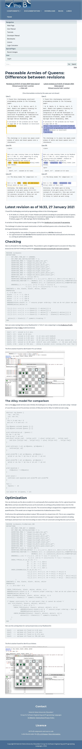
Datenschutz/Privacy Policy (45, 717)
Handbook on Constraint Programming (57, 222)
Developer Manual (13, 35)
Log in (9, 59)
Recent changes (12, 52)
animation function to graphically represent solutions (51, 248)
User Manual (11, 29)
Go (69, 64)
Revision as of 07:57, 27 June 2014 (18, 84)
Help (75, 67)
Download (50, 13)
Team (9, 19)
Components (14, 13)
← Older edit (23, 88)
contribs (30, 86)
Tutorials (10, 32)
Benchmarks (11, 39)
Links (69, 13)
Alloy (21, 328)
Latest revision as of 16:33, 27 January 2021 (59, 84)
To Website (31, 717)
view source (35, 84)
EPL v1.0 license (42, 733)
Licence (9, 42)
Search (74, 64)
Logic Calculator (12, 45)
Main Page (10, 25)
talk (25, 86)
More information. (54, 733)
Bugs (60, 13)
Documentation (32, 13)
